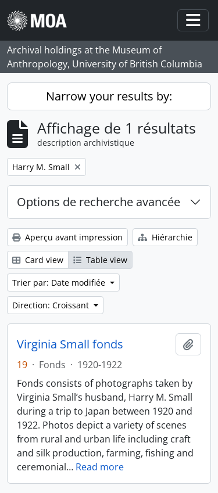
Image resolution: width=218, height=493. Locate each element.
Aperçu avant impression (67, 237)
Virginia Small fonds (70, 344)
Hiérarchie (165, 237)
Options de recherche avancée (98, 202)
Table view (100, 259)
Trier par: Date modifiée (60, 282)
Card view (37, 259)
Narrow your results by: (109, 96)
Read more (100, 466)
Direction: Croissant (51, 305)
